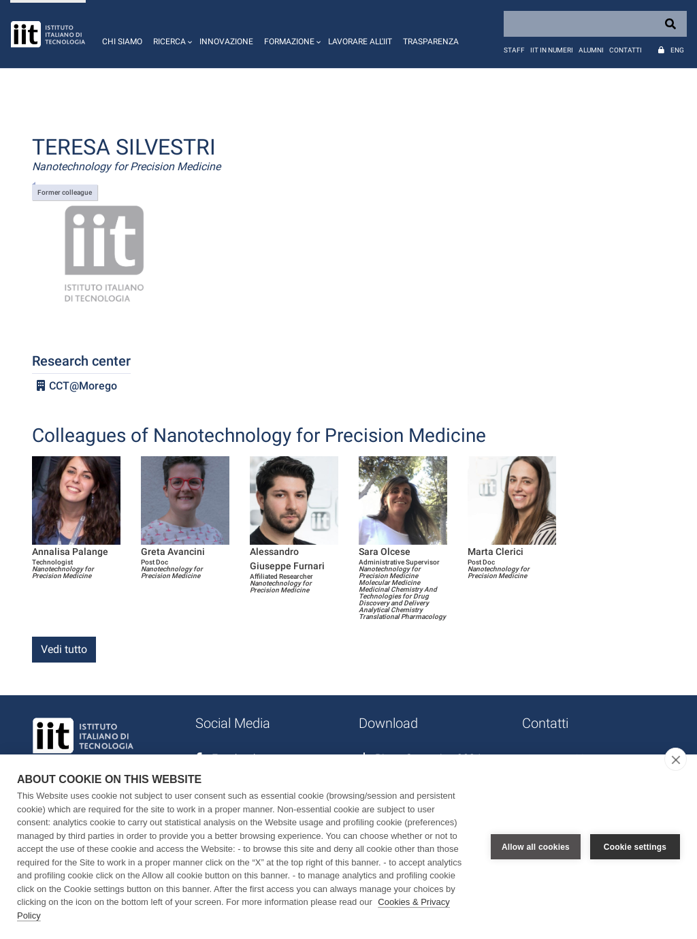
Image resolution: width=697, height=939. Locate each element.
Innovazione (226, 41)
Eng (677, 50)
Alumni (591, 50)
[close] (675, 759)
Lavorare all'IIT (360, 41)
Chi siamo (122, 41)
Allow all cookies (536, 847)
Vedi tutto (64, 649)
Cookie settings (635, 847)
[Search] (595, 24)
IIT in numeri (551, 50)
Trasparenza (431, 41)
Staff (514, 50)
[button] (171, 34)
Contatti (625, 50)
